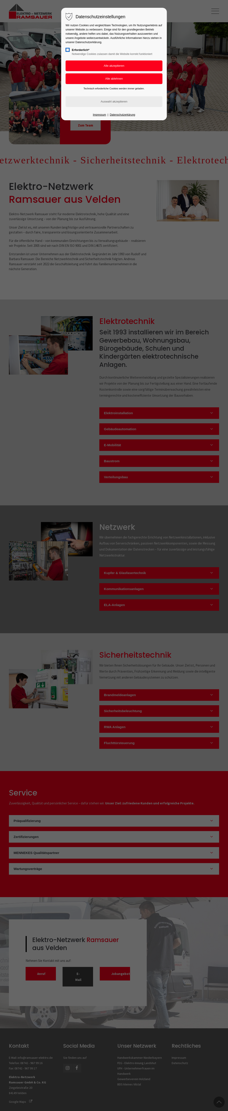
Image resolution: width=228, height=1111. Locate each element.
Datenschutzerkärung (122, 114)
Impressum (99, 114)
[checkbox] (68, 50)
